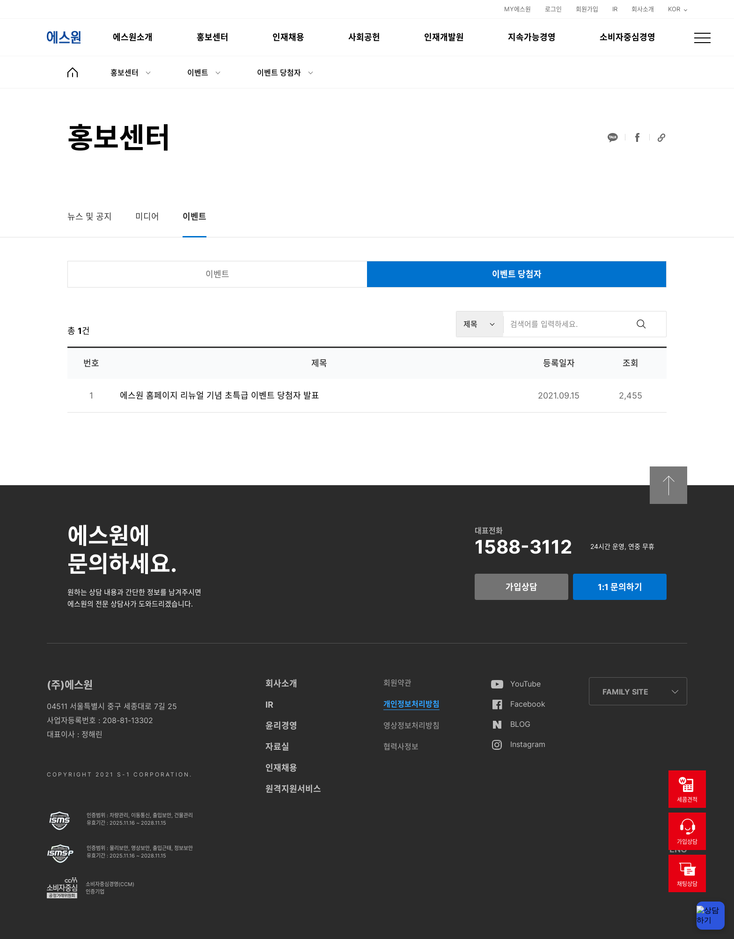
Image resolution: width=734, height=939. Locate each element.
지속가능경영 (532, 37)
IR (614, 9)
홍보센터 (212, 37)
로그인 (553, 9)
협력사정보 (400, 746)
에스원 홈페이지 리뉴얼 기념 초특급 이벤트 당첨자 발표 (219, 395)
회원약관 (397, 683)
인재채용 (288, 37)
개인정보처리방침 (411, 704)
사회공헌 (364, 37)
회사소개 (642, 9)
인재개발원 (444, 37)
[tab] (89, 216)
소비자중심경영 (627, 37)
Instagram (527, 744)
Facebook (527, 704)
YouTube (525, 683)
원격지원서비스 (293, 789)
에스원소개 (133, 37)
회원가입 (587, 9)
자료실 (277, 747)
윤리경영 (281, 726)
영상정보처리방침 (411, 725)
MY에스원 (517, 9)
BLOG (520, 724)
